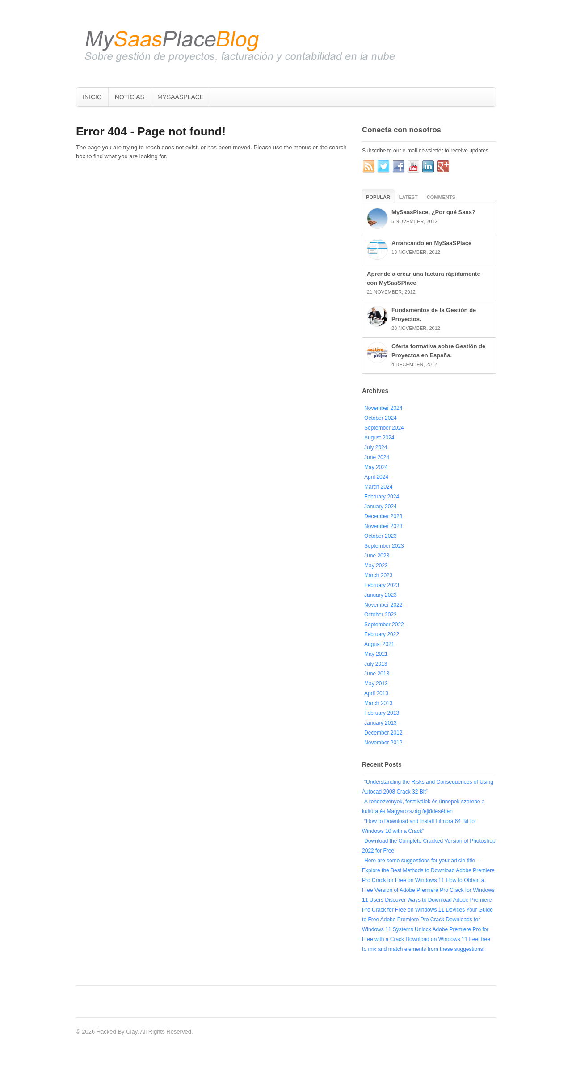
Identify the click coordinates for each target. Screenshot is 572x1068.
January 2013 (380, 723)
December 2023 (383, 516)
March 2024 (378, 487)
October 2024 (380, 418)
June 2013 (376, 674)
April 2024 (376, 477)
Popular (378, 197)
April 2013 (376, 693)
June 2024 (376, 457)
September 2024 (384, 428)
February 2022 (381, 634)
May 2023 (376, 565)
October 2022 (380, 615)
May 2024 (376, 467)
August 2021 (379, 644)
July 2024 (375, 447)
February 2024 (381, 497)
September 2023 (384, 546)
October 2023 (380, 536)
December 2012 (383, 733)
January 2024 (380, 506)
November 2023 (383, 526)
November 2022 (383, 605)
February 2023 (381, 585)
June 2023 (376, 556)
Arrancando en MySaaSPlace (431, 243)
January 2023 (380, 595)
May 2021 (376, 654)
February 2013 (381, 713)
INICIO (92, 97)
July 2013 (375, 664)
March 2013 (378, 703)
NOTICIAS (129, 97)
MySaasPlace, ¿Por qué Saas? (433, 212)
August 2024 (379, 438)
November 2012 (383, 742)
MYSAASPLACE (180, 97)
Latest (408, 197)
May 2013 (376, 683)
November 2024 (383, 408)
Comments (441, 197)
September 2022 (384, 624)
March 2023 (378, 575)
